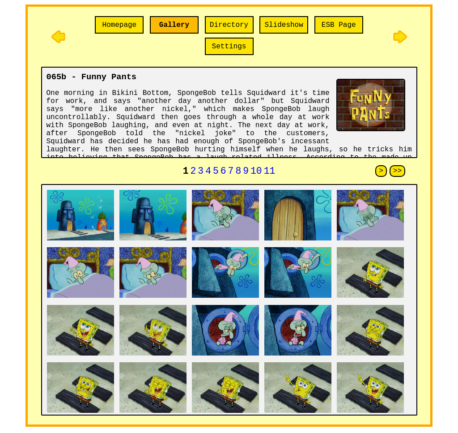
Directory (229, 25)
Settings (229, 46)
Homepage (119, 25)
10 (256, 172)
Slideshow (283, 25)
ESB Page (339, 25)
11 (270, 172)
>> (397, 172)
